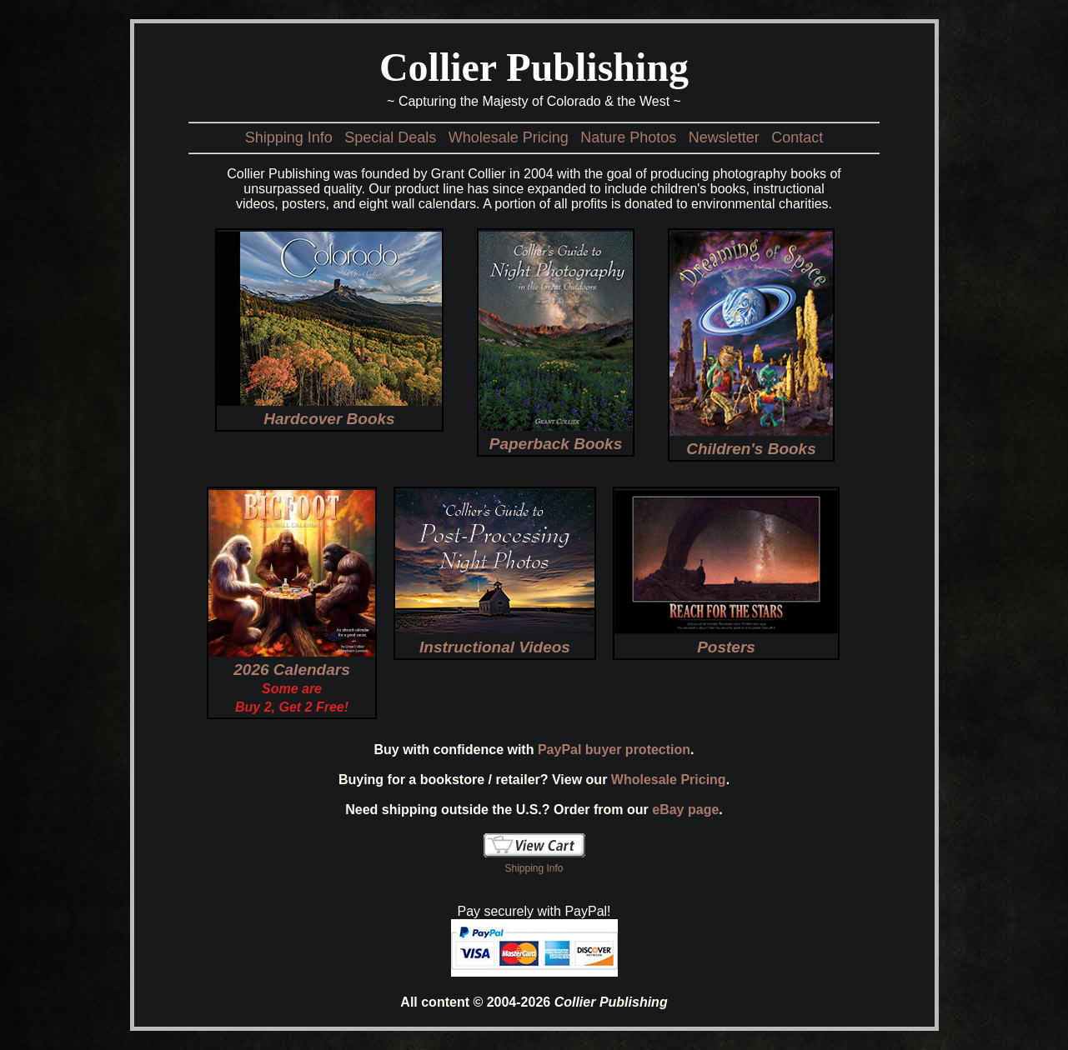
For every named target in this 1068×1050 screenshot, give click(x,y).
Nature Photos (628, 137)
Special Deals (390, 137)
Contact (797, 137)
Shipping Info (289, 137)
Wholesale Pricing (509, 137)
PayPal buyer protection (614, 749)
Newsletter (724, 137)
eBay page (685, 809)
